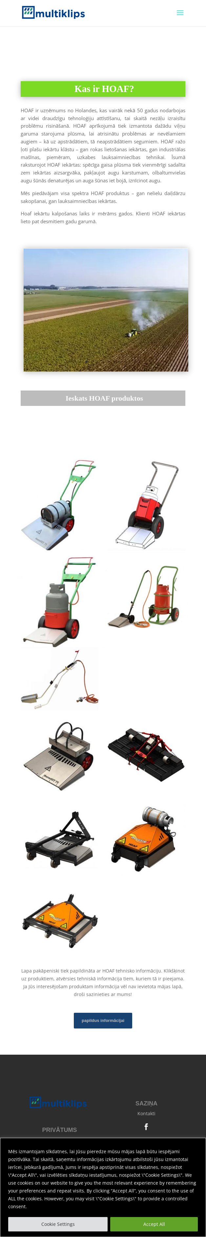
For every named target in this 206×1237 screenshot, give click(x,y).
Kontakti (146, 1113)
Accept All (154, 1224)
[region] (103, 1187)
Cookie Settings (58, 1224)
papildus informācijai (103, 1020)
